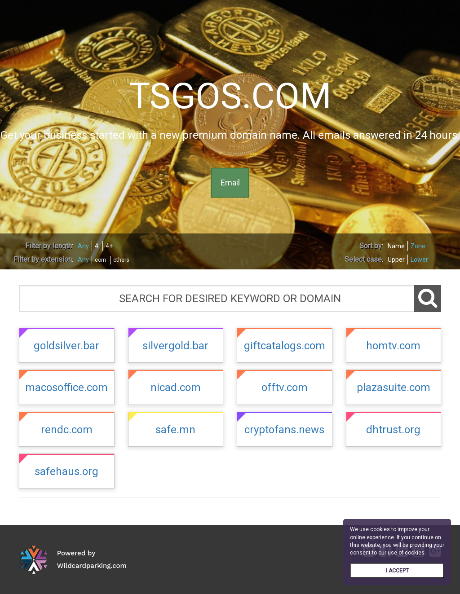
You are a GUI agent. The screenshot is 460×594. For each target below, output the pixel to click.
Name (396, 246)
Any (83, 246)
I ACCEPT (397, 571)
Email (230, 182)
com (100, 260)
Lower (419, 259)
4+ (109, 246)
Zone (418, 246)
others (121, 260)
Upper (396, 259)
